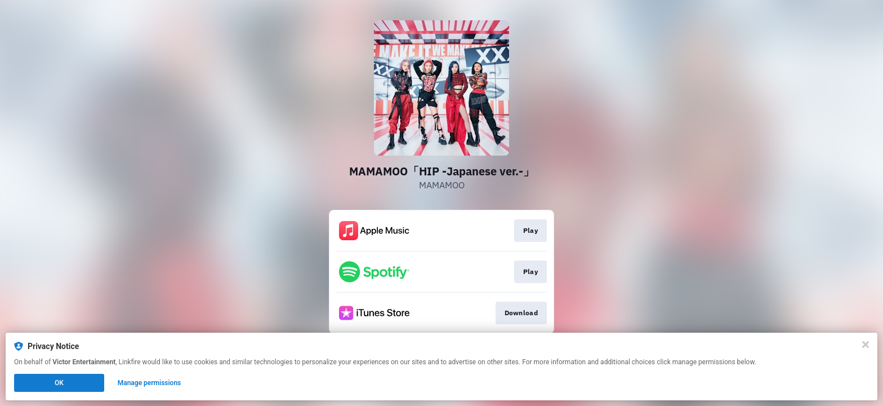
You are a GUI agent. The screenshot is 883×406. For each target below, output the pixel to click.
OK (59, 383)
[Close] (866, 345)
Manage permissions (149, 383)
